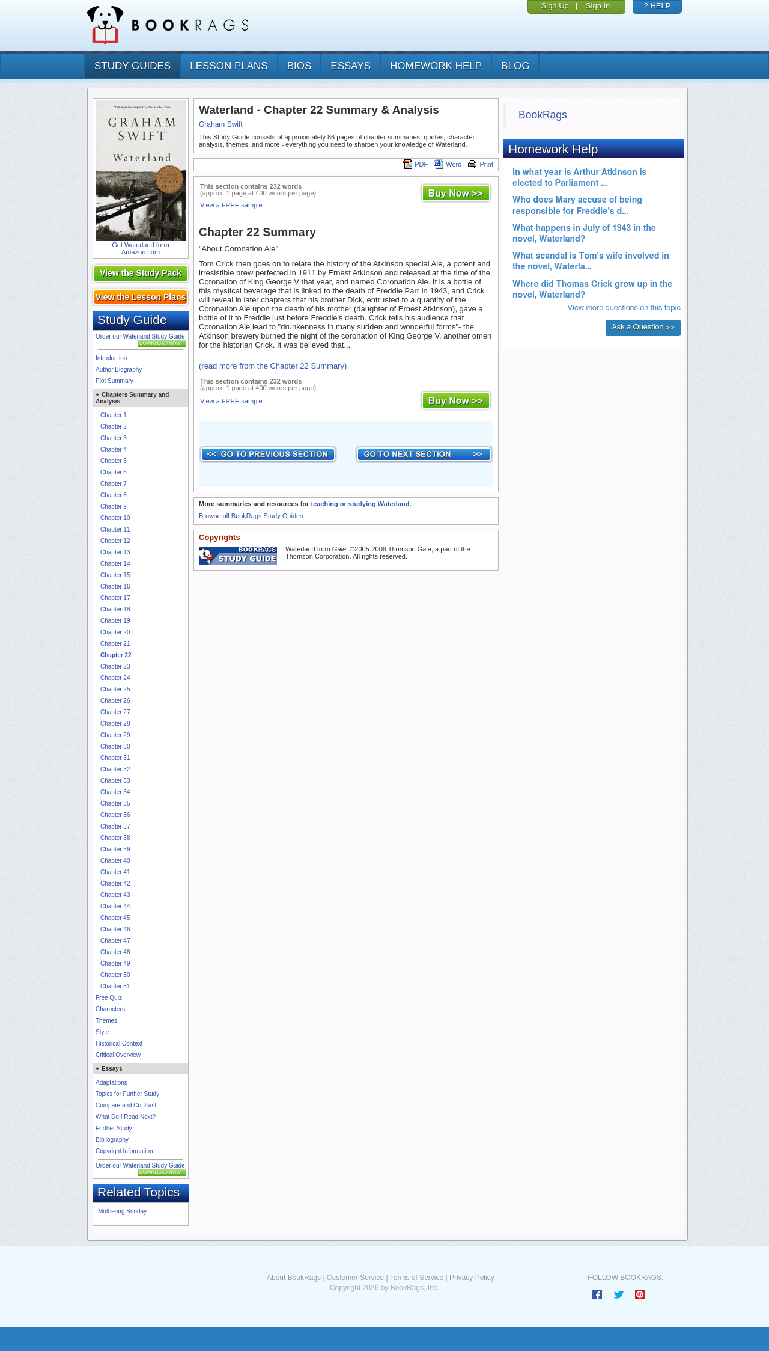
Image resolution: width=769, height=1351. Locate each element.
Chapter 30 (115, 746)
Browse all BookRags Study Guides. (252, 515)
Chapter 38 (115, 838)
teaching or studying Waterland (360, 503)
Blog (515, 66)
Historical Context (119, 1043)
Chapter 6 (113, 472)
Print (480, 164)
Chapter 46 (115, 929)
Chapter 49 (115, 963)
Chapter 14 (115, 563)
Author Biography (119, 369)
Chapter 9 (113, 506)
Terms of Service (416, 1277)
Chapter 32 (115, 769)
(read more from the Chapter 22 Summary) (273, 365)
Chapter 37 (115, 826)
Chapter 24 (115, 678)
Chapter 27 (115, 712)
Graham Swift (221, 124)
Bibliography (112, 1139)
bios (299, 66)
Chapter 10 (115, 518)
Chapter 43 (115, 895)
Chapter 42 (115, 883)
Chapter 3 (113, 438)
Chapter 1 (113, 415)
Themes (106, 1020)
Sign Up (555, 5)
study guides (132, 66)
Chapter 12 (115, 541)
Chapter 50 (115, 975)
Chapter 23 (115, 666)
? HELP (657, 5)
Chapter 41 (115, 872)
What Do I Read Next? (126, 1117)
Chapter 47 (115, 940)
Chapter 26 (115, 700)
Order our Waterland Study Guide (140, 336)
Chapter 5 (113, 461)
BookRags (542, 115)
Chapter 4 (113, 449)
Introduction (111, 358)
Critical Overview (118, 1055)
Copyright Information (124, 1151)
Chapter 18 (115, 609)
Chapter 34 (115, 792)
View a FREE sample (231, 205)
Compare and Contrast (126, 1105)
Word (447, 164)
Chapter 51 (115, 986)
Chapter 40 (115, 860)
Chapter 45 (115, 917)
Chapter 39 (115, 849)
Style (102, 1032)
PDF (415, 164)
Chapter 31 (115, 758)
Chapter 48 (115, 952)
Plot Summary (114, 381)
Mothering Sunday (122, 1211)
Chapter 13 (115, 552)
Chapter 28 (115, 723)
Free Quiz (109, 997)
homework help (436, 66)
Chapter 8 (113, 495)
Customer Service (355, 1277)
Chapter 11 (115, 529)
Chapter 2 (113, 426)
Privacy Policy (471, 1277)
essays (350, 66)
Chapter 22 (116, 655)
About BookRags (294, 1277)
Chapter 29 (115, 735)
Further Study (114, 1128)
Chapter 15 (115, 575)
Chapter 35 (115, 803)
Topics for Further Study (127, 1094)
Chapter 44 (115, 906)
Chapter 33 (115, 780)
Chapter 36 (115, 815)
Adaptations (111, 1082)
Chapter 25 (115, 689)
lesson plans (228, 66)
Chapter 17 (115, 598)
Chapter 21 (115, 643)
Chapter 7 (113, 483)
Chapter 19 (115, 620)
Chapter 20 (115, 632)
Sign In (598, 5)
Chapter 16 (115, 586)
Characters (110, 1009)
